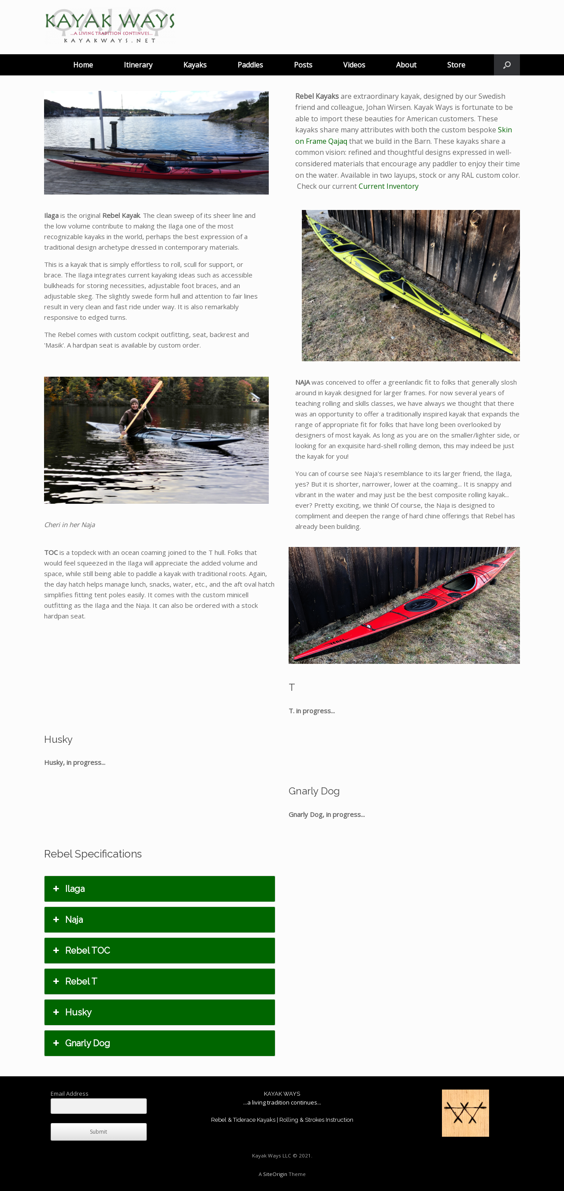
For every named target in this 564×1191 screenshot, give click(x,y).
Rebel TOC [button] (80, 950)
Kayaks (195, 65)
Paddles (250, 65)
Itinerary (138, 65)
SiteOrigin (275, 1174)
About (406, 65)
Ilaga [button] (68, 889)
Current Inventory (389, 186)
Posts (303, 65)
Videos (354, 65)
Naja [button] (67, 920)
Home (83, 65)
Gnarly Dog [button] (80, 1043)
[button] (507, 64)
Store (456, 65)
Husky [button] (71, 1012)
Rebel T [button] (74, 981)
